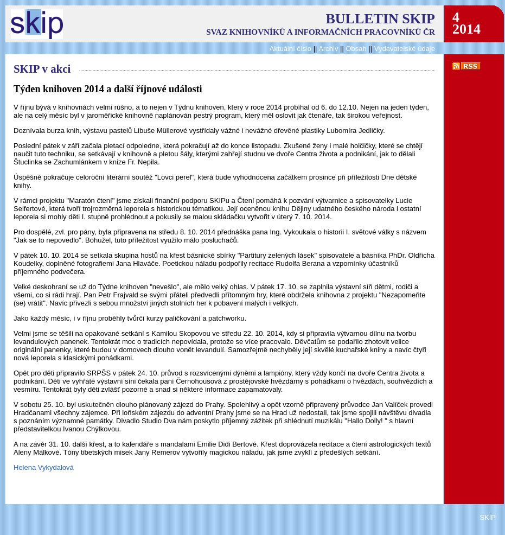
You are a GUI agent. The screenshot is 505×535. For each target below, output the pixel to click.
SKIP (488, 517)
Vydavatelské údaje (404, 48)
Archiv (328, 48)
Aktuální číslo (290, 48)
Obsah (357, 48)
